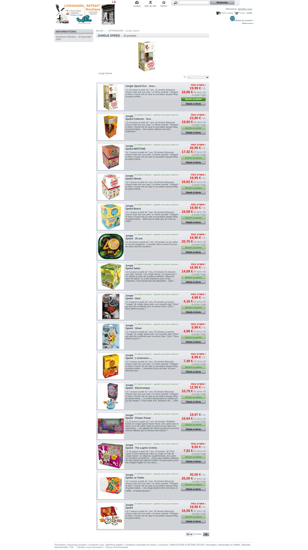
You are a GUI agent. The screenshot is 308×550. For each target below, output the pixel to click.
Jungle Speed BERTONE (136, 147)
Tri (184, 77)
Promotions (60, 545)
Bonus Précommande (117, 547)
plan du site (150, 6)
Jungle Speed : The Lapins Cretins (141, 446)
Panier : (242, 13)
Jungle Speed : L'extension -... (139, 357)
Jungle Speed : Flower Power (138, 416)
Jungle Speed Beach (133, 207)
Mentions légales (114, 545)
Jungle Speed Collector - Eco (138, 117)
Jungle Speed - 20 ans (134, 237)
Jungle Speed (129, 506)
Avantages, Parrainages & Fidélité (223, 545)
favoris (164, 6)
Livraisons (163, 545)
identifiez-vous (245, 9)
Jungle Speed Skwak (133, 177)
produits (198, 534)
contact (137, 6)
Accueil (99, 30)
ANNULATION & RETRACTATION (187, 545)
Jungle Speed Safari (133, 267)
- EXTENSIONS (115, 30)
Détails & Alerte (193, 104)
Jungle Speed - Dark (133, 297)
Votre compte (227, 13)
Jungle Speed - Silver (134, 327)
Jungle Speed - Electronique (138, 386)
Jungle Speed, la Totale (135, 476)
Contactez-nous (96, 545)
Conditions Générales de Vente (140, 545)
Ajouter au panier (193, 99)
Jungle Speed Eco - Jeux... (141, 86)
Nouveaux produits (77, 545)
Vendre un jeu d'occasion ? (91, 547)
